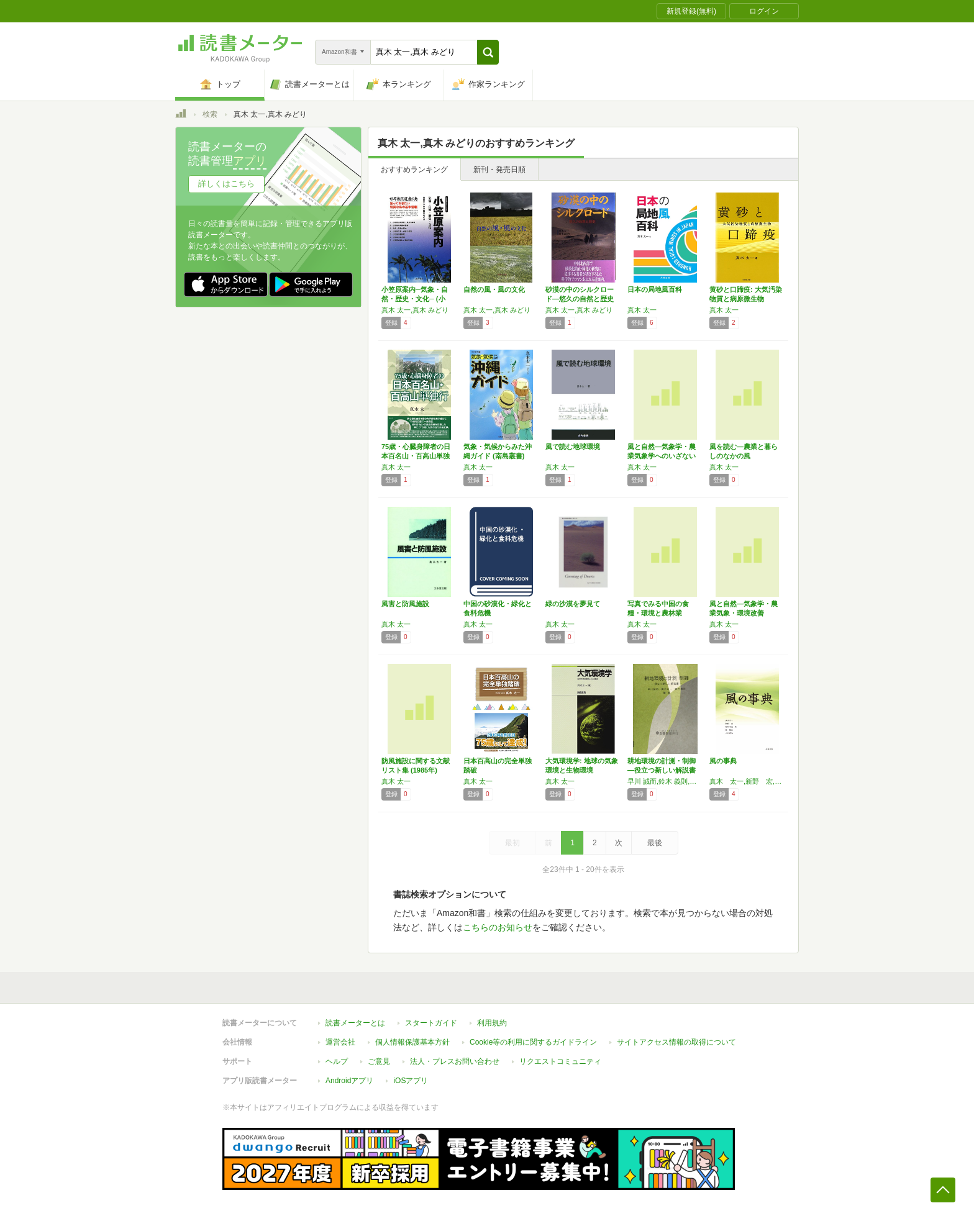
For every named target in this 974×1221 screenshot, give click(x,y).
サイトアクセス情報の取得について (676, 1042)
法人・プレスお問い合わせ (454, 1061)
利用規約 (492, 1023)
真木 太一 (642, 310)
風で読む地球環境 (572, 446)
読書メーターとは (355, 1023)
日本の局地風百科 (654, 289)
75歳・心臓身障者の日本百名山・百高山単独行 (415, 456)
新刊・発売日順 (499, 169)
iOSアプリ (410, 1080)
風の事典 (723, 761)
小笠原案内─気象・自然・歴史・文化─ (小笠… (414, 299)
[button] (488, 52)
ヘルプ (336, 1061)
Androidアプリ (349, 1080)
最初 (512, 842)
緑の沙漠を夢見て (572, 603)
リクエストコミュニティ (560, 1061)
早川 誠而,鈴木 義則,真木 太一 (665, 781)
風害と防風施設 (405, 603)
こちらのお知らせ (497, 927)
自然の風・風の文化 (494, 289)
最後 (654, 842)
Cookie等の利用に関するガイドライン (533, 1042)
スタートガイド (431, 1023)
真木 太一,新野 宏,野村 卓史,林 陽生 (747, 781)
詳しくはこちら (226, 183)
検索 (210, 114)
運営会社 (340, 1042)
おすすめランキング (414, 169)
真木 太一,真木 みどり (414, 310)
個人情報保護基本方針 (412, 1042)
